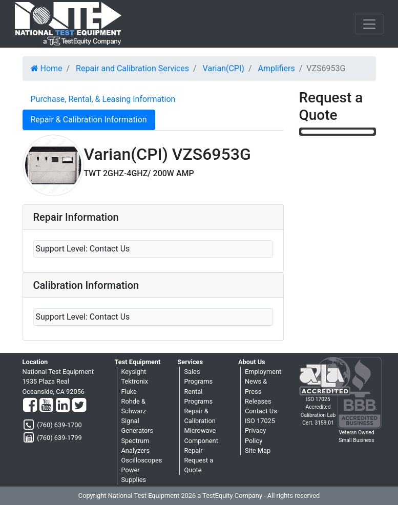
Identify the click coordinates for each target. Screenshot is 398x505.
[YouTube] (46, 405)
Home (46, 68)
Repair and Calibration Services (132, 68)
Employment (263, 371)
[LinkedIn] (62, 405)
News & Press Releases (258, 391)
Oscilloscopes (141, 460)
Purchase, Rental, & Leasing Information (103, 99)
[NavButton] (369, 24)
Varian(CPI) (223, 68)
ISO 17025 (260, 421)
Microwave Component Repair (201, 440)
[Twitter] (79, 405)
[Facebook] (30, 405)
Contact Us (261, 411)
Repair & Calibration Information (89, 119)
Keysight (133, 371)
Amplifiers (276, 68)
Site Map (257, 450)
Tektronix (135, 381)
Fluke (129, 391)
